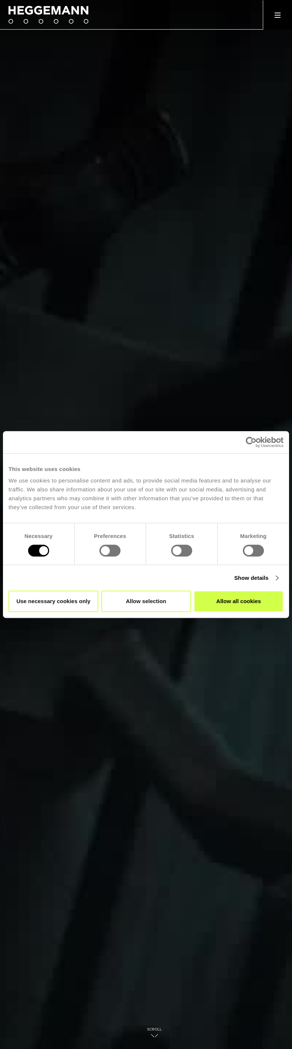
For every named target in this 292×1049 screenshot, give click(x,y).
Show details (251, 578)
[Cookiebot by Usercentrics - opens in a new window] (251, 442)
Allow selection (146, 601)
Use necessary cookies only (53, 601)
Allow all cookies (238, 601)
